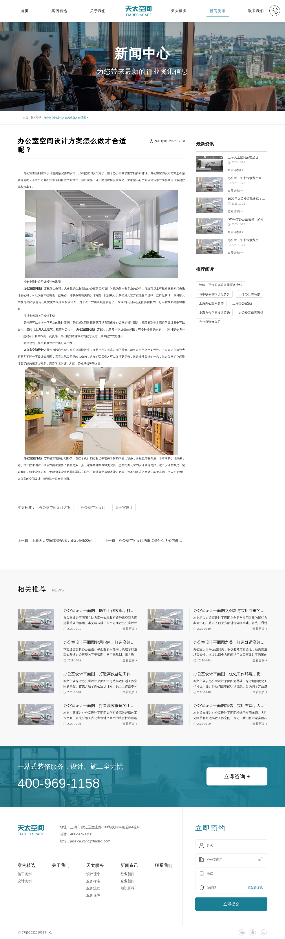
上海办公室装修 (249, 294)
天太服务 (179, 11)
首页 (25, 11)
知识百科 (128, 888)
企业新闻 (128, 881)
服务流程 (93, 888)
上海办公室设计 (243, 303)
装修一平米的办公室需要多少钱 (220, 285)
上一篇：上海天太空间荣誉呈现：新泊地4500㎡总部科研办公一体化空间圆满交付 (58, 540)
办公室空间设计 (93, 507)
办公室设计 (124, 507)
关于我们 (98, 11)
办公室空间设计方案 (55, 507)
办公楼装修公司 (210, 322)
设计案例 (25, 881)
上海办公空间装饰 (211, 303)
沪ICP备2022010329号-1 (35, 932)
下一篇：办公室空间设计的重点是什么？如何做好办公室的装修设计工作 (145, 540)
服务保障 (93, 895)
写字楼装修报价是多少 (214, 294)
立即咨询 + (237, 776)
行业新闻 (128, 874)
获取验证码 (255, 888)
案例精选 (59, 11)
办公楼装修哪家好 (251, 312)
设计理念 (93, 874)
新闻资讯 (218, 11)
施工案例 (25, 874)
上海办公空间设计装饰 (214, 312)
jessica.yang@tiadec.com (90, 841)
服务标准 (93, 881)
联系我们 (256, 11)
